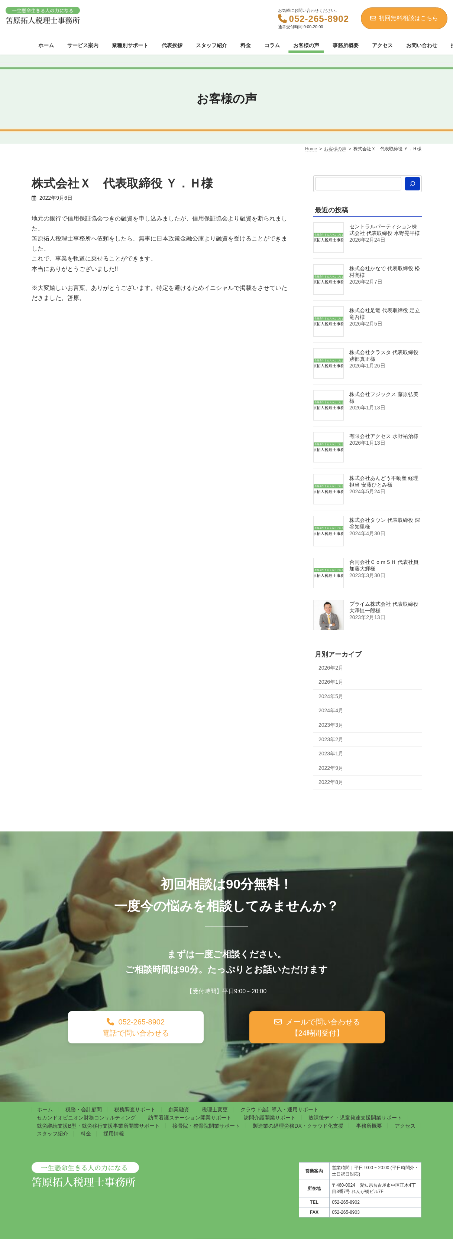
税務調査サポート (135, 1110)
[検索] (412, 183)
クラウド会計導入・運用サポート (279, 1110)
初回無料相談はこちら (404, 18)
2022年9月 (330, 768)
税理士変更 (215, 1110)
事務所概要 (369, 1126)
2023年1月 (330, 753)
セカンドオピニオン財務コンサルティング (86, 1118)
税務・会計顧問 (83, 1110)
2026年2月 (330, 667)
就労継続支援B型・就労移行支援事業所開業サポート (98, 1126)
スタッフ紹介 (52, 1134)
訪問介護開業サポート (270, 1118)
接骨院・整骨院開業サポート (206, 1126)
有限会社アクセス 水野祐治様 (383, 436)
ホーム (45, 1110)
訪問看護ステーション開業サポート (190, 1118)
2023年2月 (330, 739)
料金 (86, 1134)
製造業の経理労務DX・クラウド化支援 (298, 1126)
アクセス (405, 1126)
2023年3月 (330, 725)
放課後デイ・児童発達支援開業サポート (355, 1118)
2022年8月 (330, 782)
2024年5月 (330, 696)
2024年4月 (330, 710)
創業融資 (178, 1110)
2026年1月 (330, 682)
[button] (136, 1027)
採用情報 (113, 1134)
